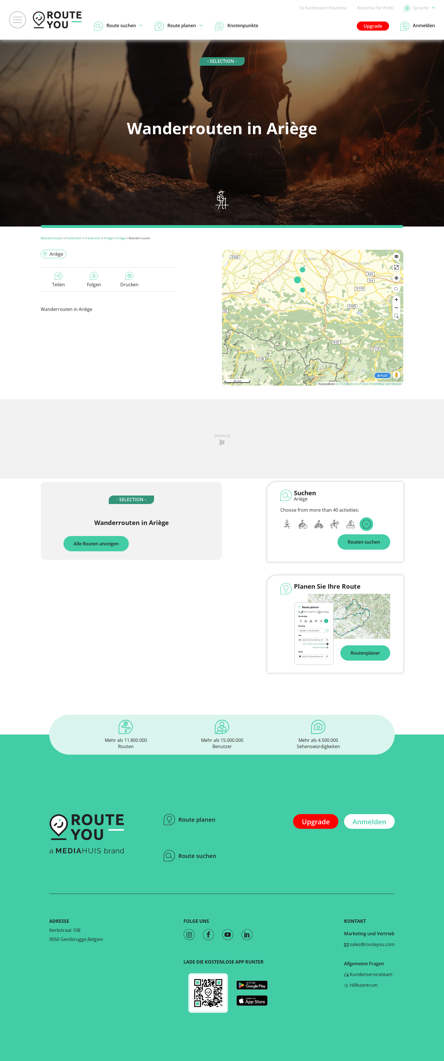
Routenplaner (365, 653)
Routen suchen (364, 542)
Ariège (108, 238)
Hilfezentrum (361, 985)
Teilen (58, 280)
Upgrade (373, 26)
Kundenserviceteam (368, 974)
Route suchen (190, 855)
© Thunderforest (347, 384)
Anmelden (369, 821)
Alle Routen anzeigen (96, 544)
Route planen (189, 819)
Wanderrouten (52, 238)
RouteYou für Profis (375, 7)
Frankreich (74, 238)
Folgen (94, 280)
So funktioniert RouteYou (323, 7)
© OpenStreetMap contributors (380, 384)
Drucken (129, 280)
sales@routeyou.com (369, 944)
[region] (312, 318)
